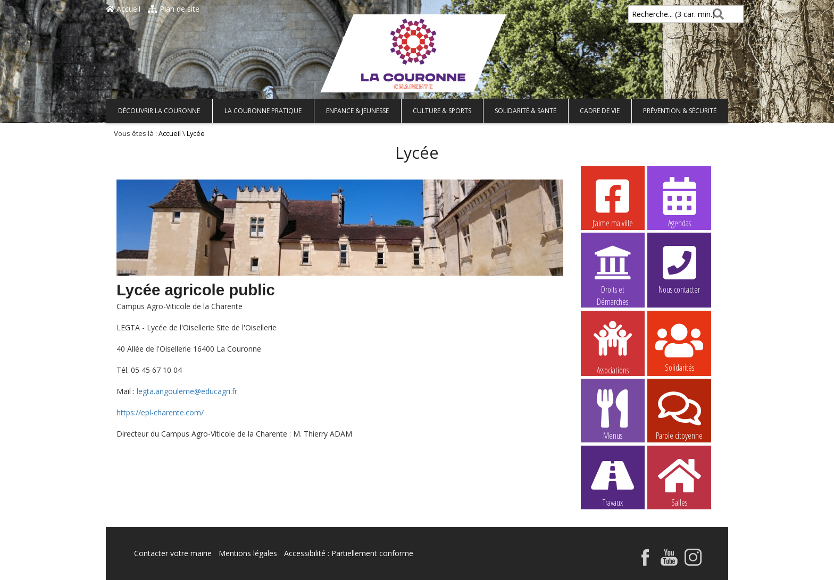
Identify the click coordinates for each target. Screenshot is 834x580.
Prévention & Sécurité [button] (679, 110)
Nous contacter (679, 268)
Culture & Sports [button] (442, 110)
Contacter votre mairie (173, 553)
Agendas (679, 202)
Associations (612, 346)
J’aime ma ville (612, 202)
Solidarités (679, 346)
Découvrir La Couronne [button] (159, 110)
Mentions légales (248, 553)
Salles (679, 481)
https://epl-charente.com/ (160, 412)
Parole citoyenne (679, 414)
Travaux (612, 481)
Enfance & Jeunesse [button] (357, 110)
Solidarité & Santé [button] (525, 110)
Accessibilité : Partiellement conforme (348, 553)
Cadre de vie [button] (600, 110)
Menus (612, 414)
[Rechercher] (716, 14)
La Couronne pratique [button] (263, 110)
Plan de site (173, 9)
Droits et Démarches (612, 268)
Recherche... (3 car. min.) (655, 14)
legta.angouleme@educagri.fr (187, 391)
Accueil (123, 9)
